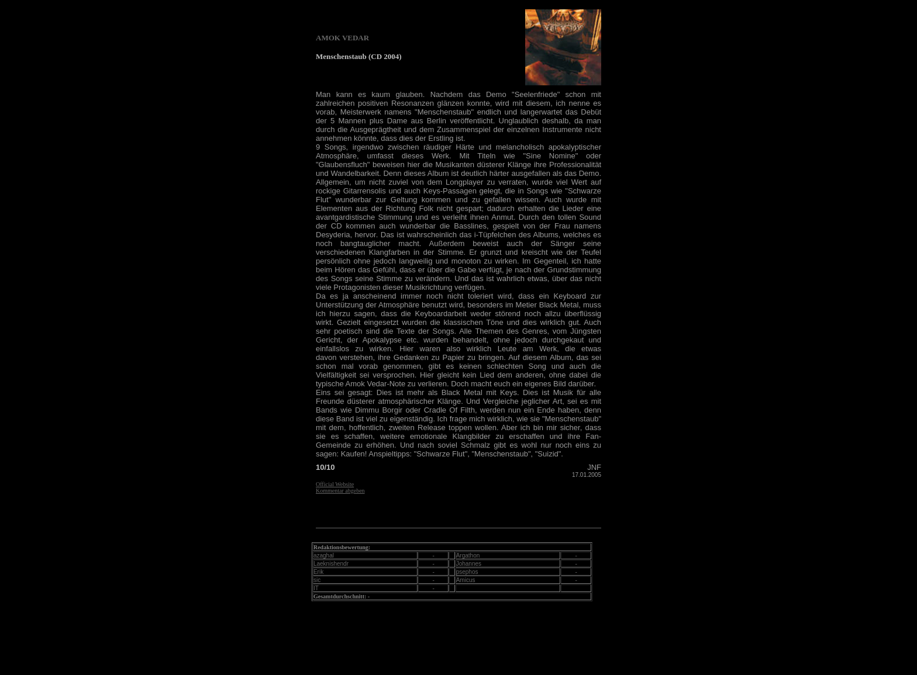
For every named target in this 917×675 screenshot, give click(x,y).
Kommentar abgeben (340, 490)
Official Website (335, 484)
